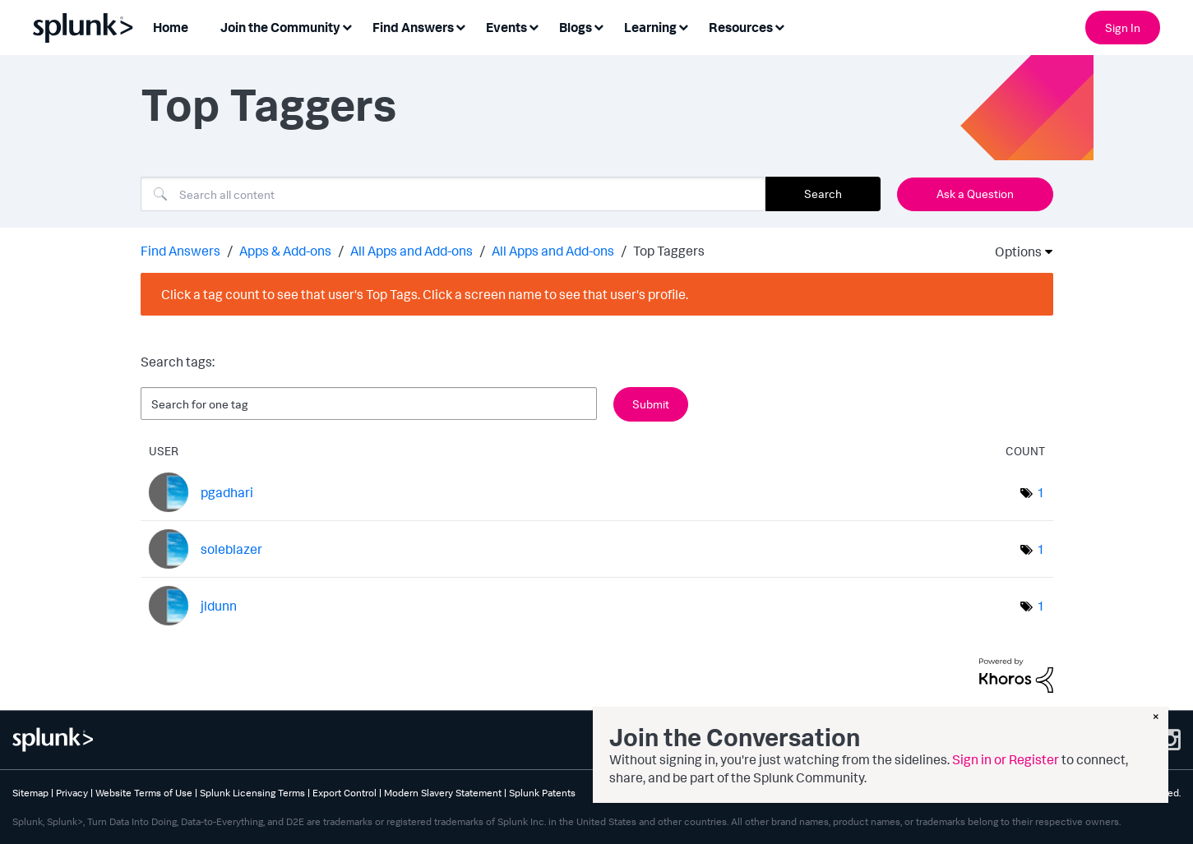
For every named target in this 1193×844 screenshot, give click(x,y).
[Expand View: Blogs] (598, 26)
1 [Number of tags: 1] (1041, 492)
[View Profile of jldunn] (219, 605)
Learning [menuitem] (650, 27)
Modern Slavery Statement (443, 792)
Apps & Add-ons (285, 250)
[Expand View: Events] (533, 26)
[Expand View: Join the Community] (347, 26)
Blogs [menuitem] (575, 27)
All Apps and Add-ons (411, 250)
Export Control (344, 792)
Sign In (1122, 28)
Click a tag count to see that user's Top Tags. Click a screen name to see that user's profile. (424, 294)
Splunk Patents (542, 792)
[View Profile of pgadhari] (227, 492)
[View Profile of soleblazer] (231, 549)
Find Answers (180, 250)
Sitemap (30, 792)
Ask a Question (975, 194)
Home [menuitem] (170, 27)
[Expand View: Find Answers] (460, 26)
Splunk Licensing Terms (252, 792)
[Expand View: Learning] (683, 26)
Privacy (72, 792)
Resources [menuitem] (741, 27)
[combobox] (453, 194)
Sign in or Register (1005, 759)
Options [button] (1013, 251)
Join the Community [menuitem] (280, 27)
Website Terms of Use (143, 792)
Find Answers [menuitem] (413, 27)
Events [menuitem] (506, 27)
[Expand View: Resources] (779, 26)
